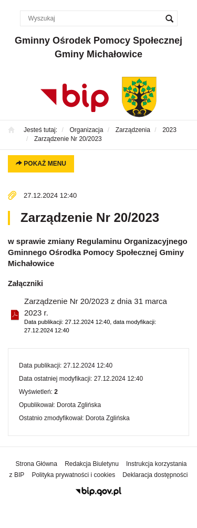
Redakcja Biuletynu (92, 464)
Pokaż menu (41, 163)
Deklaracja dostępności (155, 475)
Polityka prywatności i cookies (73, 475)
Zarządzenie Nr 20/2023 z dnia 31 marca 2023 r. (102, 315)
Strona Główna (36, 464)
